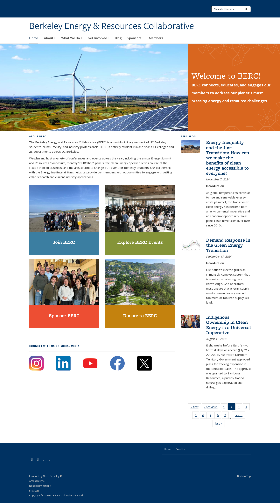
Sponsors (135, 38)
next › (240, 416)
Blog (118, 38)
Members (157, 38)
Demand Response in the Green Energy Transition (228, 245)
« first (196, 408)
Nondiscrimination (40, 485)
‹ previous (212, 408)
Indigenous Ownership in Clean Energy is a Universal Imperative (228, 325)
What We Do (71, 38)
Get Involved (98, 38)
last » (220, 424)
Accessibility (37, 481)
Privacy (34, 490)
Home (33, 38)
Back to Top (244, 476)
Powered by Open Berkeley (45, 476)
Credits (180, 449)
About (49, 38)
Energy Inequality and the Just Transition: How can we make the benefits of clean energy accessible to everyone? (227, 157)
